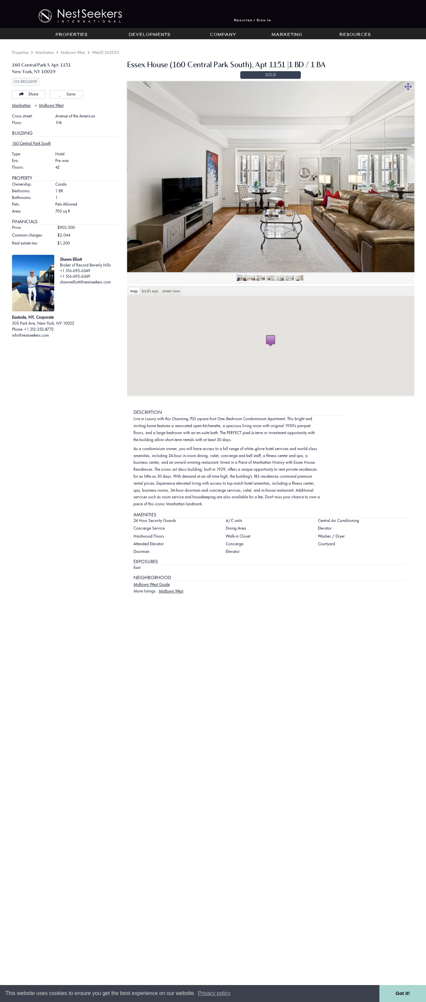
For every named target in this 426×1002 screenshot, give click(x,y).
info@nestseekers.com (30, 335)
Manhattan (44, 52)
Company (223, 35)
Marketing (287, 35)
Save (66, 94)
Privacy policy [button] (214, 993)
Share (28, 94)
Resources (355, 35)
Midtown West (73, 52)
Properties (72, 35)
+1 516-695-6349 (75, 270)
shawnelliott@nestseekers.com (85, 282)
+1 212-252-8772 (39, 329)
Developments (149, 35)
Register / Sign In (252, 20)
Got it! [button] (403, 993)
